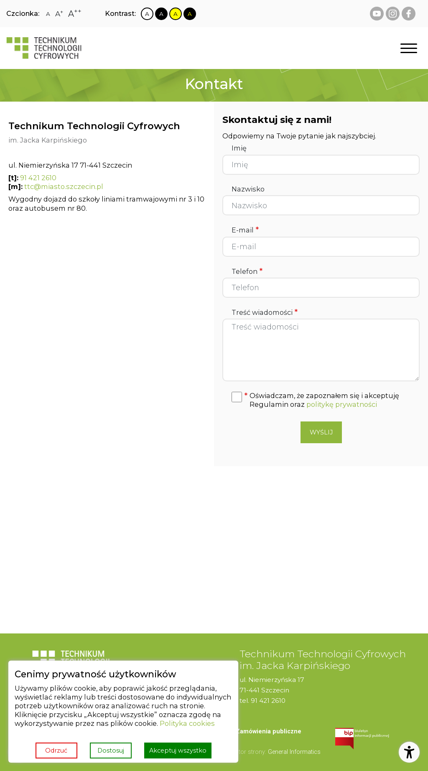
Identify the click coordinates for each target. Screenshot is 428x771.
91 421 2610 (38, 178)
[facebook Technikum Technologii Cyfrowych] (408, 13)
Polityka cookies (187, 723)
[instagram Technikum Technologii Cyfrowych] (393, 13)
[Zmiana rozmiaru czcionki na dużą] (59, 13)
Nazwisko (248, 189)
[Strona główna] (44, 48)
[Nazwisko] (321, 205)
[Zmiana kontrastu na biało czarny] (147, 14)
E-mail (245, 230)
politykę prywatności (341, 404)
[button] (330, 400)
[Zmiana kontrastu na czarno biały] (161, 14)
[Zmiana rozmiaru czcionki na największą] (74, 14)
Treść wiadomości (265, 312)
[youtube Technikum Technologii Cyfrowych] (377, 13)
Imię (239, 148)
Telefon (247, 271)
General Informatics (294, 752)
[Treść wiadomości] (321, 350)
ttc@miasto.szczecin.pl (63, 186)
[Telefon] (321, 288)
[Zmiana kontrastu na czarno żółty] (189, 14)
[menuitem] (268, 732)
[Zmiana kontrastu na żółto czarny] (175, 14)
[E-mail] (321, 247)
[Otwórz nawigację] (409, 48)
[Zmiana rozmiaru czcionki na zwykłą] (48, 14)
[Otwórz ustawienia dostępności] (409, 752)
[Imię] (321, 165)
